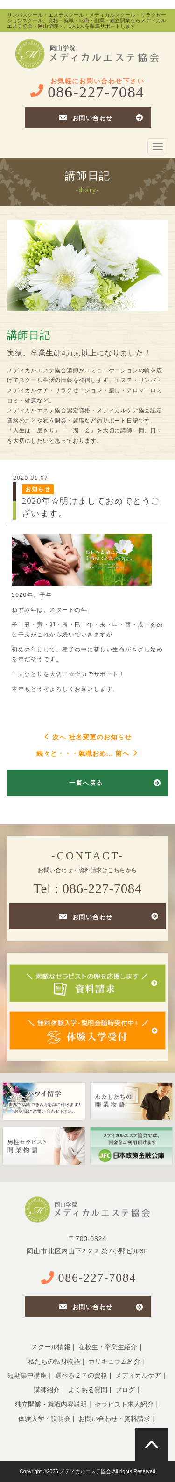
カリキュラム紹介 (114, 1361)
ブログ (125, 1389)
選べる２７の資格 (81, 1375)
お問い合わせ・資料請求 (114, 1418)
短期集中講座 (27, 1375)
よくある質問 (87, 1389)
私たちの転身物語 (54, 1361)
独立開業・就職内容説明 (51, 1404)
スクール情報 (50, 1347)
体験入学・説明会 (44, 1418)
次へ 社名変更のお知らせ (87, 737)
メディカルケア (138, 1375)
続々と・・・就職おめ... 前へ (87, 753)
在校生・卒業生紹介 (107, 1347)
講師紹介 (47, 1389)
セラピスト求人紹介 (124, 1404)
